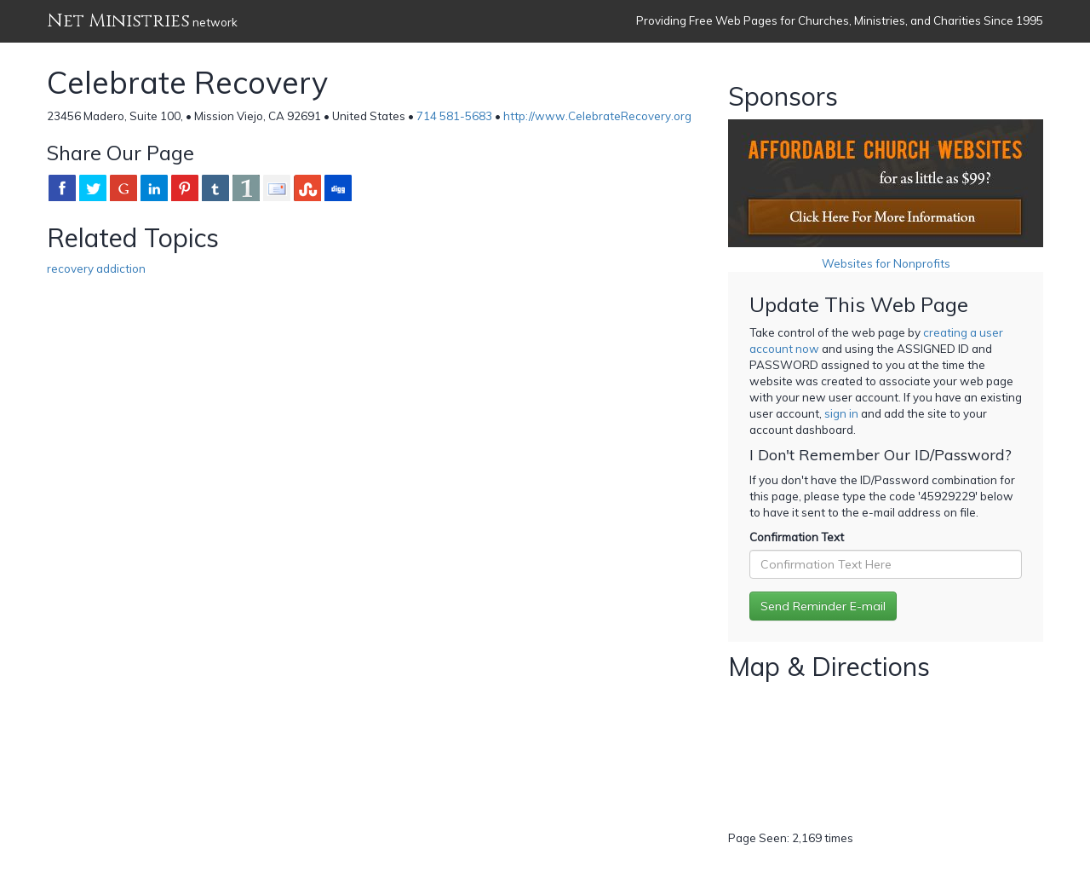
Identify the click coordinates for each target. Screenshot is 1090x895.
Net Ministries (118, 21)
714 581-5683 (454, 116)
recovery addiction (96, 268)
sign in (841, 413)
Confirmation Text (796, 537)
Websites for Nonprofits (886, 263)
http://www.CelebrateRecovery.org (597, 116)
